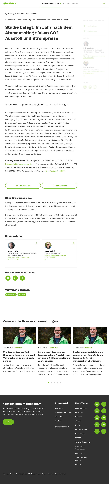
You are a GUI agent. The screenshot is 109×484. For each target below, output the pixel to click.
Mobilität (78, 417)
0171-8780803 (50, 257)
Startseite (59, 408)
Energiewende (11, 294)
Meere (77, 425)
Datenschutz (52, 474)
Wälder (78, 421)
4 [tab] (57, 383)
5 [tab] (60, 383)
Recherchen (79, 453)
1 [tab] (48, 383)
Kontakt (75, 3)
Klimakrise (21, 294)
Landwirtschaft (81, 429)
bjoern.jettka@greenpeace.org (18, 257)
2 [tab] (51, 383)
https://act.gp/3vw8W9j (55, 171)
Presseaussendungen (49, 3)
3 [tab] (54, 383)
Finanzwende (80, 434)
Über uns (66, 3)
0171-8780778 (13, 259)
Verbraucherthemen (83, 442)
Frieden (78, 438)
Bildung (78, 464)
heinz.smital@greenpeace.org (18, 164)
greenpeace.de (61, 427)
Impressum (62, 474)
